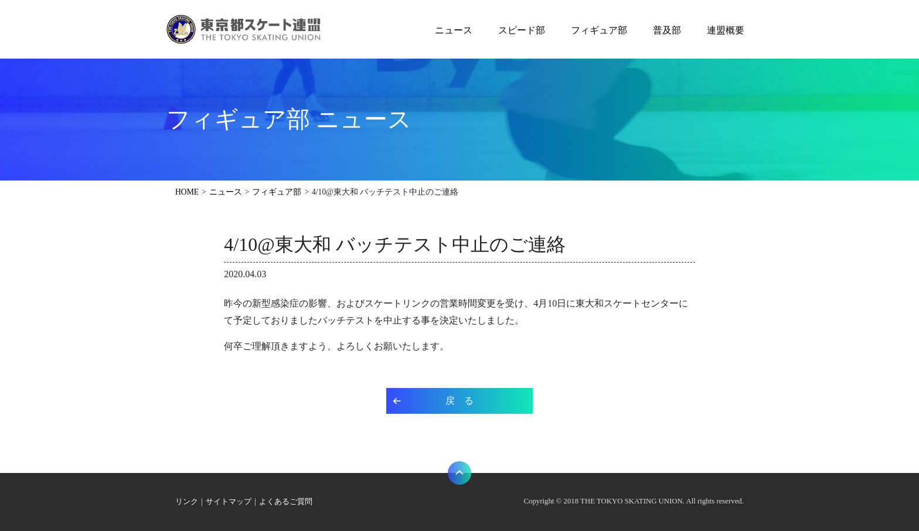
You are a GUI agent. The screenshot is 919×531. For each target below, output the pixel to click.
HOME (187, 192)
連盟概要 (725, 30)
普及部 (667, 30)
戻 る (459, 401)
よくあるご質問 (285, 502)
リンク (186, 502)
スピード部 (521, 30)
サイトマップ (228, 502)
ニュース (453, 30)
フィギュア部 (599, 30)
